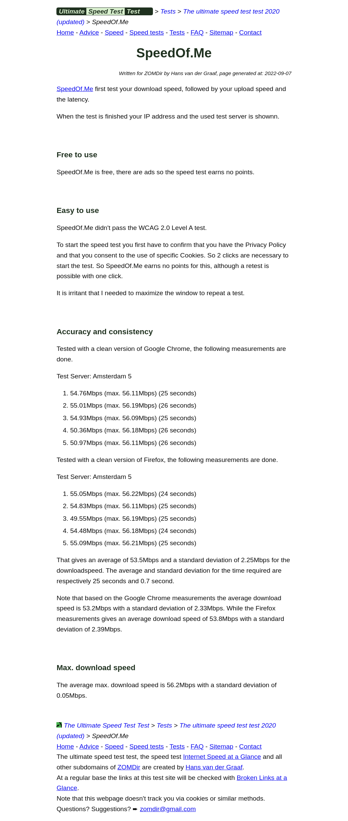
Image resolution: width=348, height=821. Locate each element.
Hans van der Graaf (214, 767)
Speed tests (146, 32)
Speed (114, 32)
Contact (250, 32)
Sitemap (221, 32)
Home (65, 32)
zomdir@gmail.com (168, 809)
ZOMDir (129, 767)
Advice (89, 32)
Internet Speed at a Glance (222, 756)
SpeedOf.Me (74, 88)
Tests (168, 11)
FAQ (197, 32)
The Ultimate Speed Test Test (102, 725)
